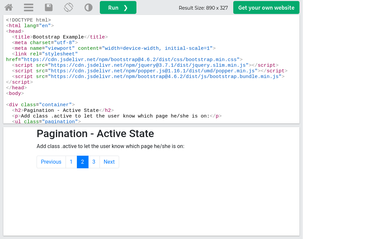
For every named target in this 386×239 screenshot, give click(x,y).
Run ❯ (118, 7)
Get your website (266, 7)
